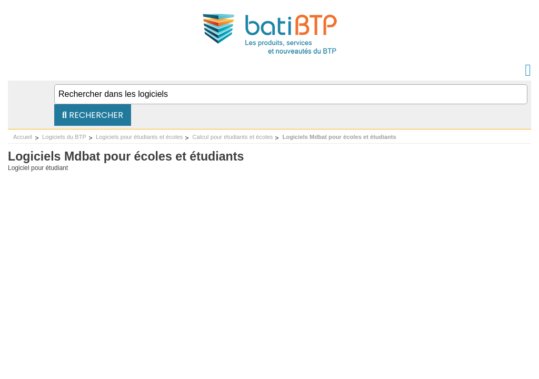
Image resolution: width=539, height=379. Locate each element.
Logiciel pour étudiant (38, 168)
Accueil (22, 137)
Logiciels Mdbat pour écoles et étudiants (339, 137)
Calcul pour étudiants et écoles (232, 137)
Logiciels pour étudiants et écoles (139, 137)
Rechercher (92, 115)
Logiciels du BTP (64, 137)
